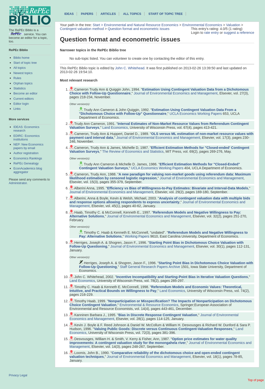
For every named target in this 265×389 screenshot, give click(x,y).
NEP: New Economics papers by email (28, 146)
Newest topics (23, 73)
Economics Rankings (27, 158)
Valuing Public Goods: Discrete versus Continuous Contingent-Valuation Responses (163, 329)
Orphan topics (23, 83)
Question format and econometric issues (139, 29)
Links (17, 108)
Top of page (256, 380)
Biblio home (21, 57)
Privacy (14, 375)
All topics (19, 68)
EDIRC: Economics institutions (26, 137)
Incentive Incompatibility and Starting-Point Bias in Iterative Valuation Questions (182, 277)
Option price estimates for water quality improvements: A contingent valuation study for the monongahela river (153, 341)
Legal (23, 375)
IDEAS (69, 14)
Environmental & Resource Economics (149, 305)
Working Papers (137, 236)
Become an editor (25, 93)
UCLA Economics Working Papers (196, 114)
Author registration (26, 153)
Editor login (21, 103)
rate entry (211, 33)
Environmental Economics (202, 25)
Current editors (23, 98)
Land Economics (115, 127)
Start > (98, 25)
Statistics (19, 88)
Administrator (18, 183)
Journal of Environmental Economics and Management (176, 93)
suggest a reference (239, 33)
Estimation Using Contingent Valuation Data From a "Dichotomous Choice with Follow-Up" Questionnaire (157, 112)
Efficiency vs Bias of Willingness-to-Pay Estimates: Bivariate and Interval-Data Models (177, 188)
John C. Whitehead (129, 68)
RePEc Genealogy (26, 163)
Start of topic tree (25, 62)
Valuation (233, 25)
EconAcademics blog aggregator (27, 170)
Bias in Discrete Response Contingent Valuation (157, 315)
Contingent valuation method (82, 29)
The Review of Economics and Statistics (133, 151)
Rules (17, 78)
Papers (87, 14)
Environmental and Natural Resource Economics (141, 25)
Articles (108, 14)
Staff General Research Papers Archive (150, 267)
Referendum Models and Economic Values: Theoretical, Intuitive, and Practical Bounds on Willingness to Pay (155, 289)
